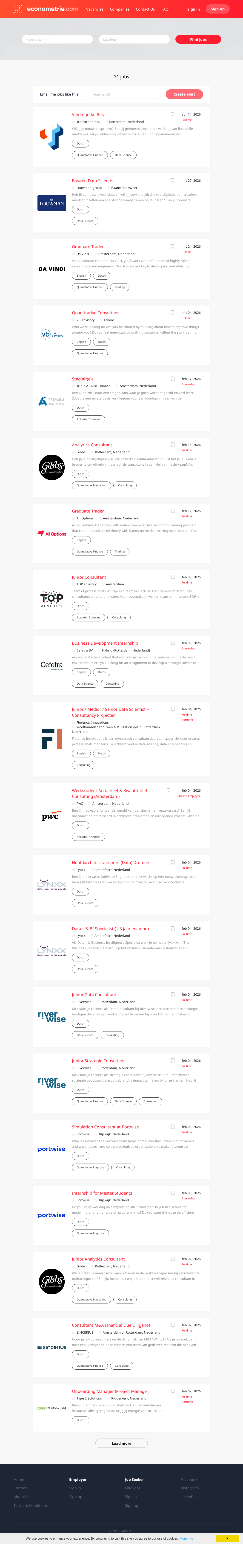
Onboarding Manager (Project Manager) (110, 1391)
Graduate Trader (88, 246)
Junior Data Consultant (94, 994)
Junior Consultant (89, 577)
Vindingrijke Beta (89, 114)
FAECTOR (127, 1531)
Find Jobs (198, 39)
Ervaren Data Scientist (93, 180)
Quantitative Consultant (95, 312)
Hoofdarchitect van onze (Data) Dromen (110, 862)
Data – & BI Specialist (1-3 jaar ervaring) (110, 928)
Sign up (218, 8)
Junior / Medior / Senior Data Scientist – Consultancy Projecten (110, 712)
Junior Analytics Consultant (98, 1259)
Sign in (193, 9)
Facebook (189, 1479)
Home (19, 1479)
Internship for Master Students (102, 1193)
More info (186, 1538)
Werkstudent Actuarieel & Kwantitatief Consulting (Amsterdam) (109, 793)
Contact (20, 1487)
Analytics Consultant (92, 445)
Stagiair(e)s (83, 379)
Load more (121, 1443)
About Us (22, 1496)
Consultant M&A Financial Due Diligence (111, 1325)
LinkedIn (188, 1496)
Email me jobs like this (59, 94)
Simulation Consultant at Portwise (105, 1127)
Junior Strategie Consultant (98, 1060)
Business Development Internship (105, 643)
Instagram (190, 1487)
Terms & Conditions (31, 1505)
